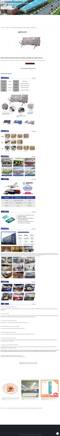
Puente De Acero (23, 350)
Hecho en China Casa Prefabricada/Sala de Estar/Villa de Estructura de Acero (38, 351)
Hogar (3, 27)
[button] (50, 2)
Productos (7, 27)
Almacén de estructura (48, 350)
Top (57, 433)
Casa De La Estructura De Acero (15, 350)
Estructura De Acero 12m (30, 350)
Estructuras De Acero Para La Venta (39, 350)
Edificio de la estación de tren (5, 350)
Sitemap (40, 434)
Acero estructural (53, 351)
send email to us (30, 63)
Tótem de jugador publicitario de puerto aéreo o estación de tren (12, 355)
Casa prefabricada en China (11, 351)
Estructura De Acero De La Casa (21, 351)
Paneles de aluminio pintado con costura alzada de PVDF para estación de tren (13, 356)
